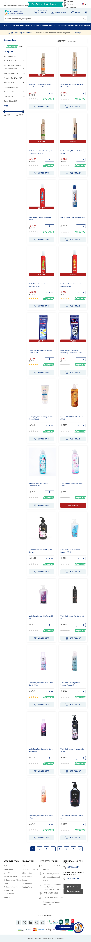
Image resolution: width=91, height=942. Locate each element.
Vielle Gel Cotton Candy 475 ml (71, 484)
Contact (24, 880)
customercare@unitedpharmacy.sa (16, 5)
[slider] (4, 111)
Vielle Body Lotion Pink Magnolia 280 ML (72, 750)
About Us (7, 873)
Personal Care (11, 87)
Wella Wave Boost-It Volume (39, 285)
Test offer (9, 96)
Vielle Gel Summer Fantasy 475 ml (38, 484)
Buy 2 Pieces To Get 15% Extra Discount (12, 67)
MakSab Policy (27, 887)
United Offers (10, 101)
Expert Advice (9, 894)
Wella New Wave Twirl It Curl (70, 285)
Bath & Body (10, 61)
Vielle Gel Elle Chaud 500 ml (72, 817)
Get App (70, 1)
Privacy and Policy (10, 876)
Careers (70, 4)
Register (64, 12)
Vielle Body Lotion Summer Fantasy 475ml (70, 551)
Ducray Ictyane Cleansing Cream (41, 418)
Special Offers (27, 884)
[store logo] (14, 12)
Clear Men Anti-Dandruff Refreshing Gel (71, 351)
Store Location (27, 876)
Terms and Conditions (30, 869)
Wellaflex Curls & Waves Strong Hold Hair (40, 86)
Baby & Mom (10, 56)
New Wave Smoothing (40, 218)
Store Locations (71, 7)
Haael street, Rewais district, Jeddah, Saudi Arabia (51, 877)
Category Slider (11, 73)
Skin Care (9, 92)
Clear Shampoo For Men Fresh (40, 351)
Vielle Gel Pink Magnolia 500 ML (40, 551)
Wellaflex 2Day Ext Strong (72, 152)
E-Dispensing (27, 873)
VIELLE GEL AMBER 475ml (71, 418)
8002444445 (73, 867)
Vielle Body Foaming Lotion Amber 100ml (41, 817)
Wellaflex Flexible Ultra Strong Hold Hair (41, 152)
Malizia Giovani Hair (72, 217)
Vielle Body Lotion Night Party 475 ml (41, 617)
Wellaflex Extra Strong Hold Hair (71, 86)
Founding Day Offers (13, 78)
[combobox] (45, 18)
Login (57, 12)
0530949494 (73, 879)
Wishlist (77, 12)
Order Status (8, 869)
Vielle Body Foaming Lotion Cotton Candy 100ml (41, 684)
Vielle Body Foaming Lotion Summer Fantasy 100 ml (70, 684)
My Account (8, 866)
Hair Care (9, 83)
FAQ (23, 866)
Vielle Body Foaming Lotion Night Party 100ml (40, 750)
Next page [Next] (80, 849)
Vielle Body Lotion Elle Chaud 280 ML (72, 617)
